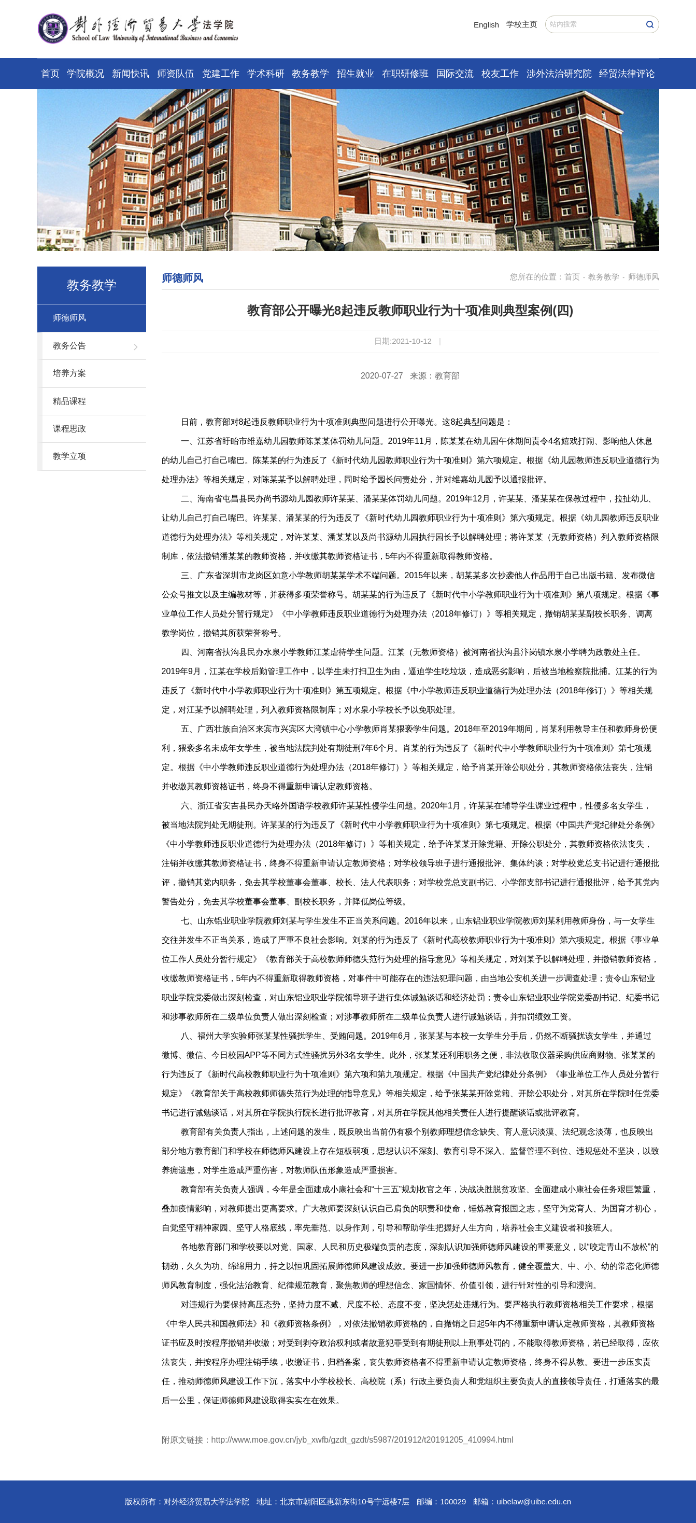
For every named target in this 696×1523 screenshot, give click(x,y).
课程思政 (69, 428)
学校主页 (521, 24)
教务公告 (69, 345)
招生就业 (355, 73)
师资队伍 (175, 73)
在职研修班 (405, 73)
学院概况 (85, 73)
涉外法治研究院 (559, 73)
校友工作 (500, 73)
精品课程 (69, 401)
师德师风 (69, 317)
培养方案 (69, 373)
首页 (50, 73)
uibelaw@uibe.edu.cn (533, 1501)
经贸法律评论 (627, 73)
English (486, 24)
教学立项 (69, 456)
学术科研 (266, 73)
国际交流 (455, 73)
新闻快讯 (130, 73)
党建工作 (220, 73)
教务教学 (310, 73)
